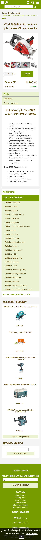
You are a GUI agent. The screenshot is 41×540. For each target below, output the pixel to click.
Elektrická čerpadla (12, 203)
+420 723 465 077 (20, 523)
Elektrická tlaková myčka (14, 242)
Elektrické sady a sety (13, 258)
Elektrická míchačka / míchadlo (17, 226)
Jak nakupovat (20, 503)
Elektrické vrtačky (12, 262)
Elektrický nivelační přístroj (15, 270)
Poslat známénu (11, 103)
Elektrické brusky (11, 246)
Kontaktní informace (20, 508)
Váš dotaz (8, 99)
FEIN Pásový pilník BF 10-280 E (20, 332)
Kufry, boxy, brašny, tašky (17, 294)
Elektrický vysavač (12, 282)
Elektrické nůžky (11, 254)
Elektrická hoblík (11, 210)
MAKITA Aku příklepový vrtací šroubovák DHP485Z (20, 358)
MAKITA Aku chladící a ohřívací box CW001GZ (20, 385)
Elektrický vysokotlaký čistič (16, 285)
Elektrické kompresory (13, 250)
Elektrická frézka (11, 207)
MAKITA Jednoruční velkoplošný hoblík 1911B (20, 307)
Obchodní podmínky (20, 505)
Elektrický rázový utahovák (15, 274)
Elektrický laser (11, 266)
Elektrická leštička (12, 222)
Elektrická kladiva (12, 218)
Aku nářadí (9, 192)
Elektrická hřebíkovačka (14, 214)
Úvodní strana (21, 495)
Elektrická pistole (11, 234)
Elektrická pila (10, 230)
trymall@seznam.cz (20, 528)
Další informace (32, 534)
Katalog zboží (20, 498)
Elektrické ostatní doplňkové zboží (18, 289)
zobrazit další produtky (20, 437)
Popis (6, 94)
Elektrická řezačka (12, 238)
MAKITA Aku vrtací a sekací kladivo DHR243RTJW (21, 411)
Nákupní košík (20, 500)
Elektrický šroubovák (13, 278)
